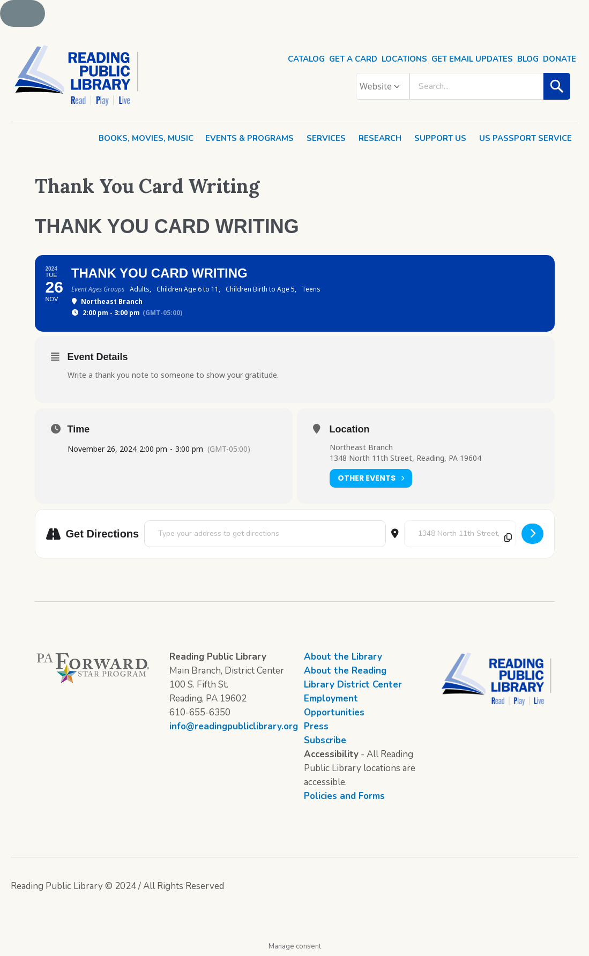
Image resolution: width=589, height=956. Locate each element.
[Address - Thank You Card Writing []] (264, 533)
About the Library (343, 657)
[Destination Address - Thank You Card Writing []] (460, 533)
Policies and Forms (344, 796)
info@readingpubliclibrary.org (233, 726)
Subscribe (325, 740)
